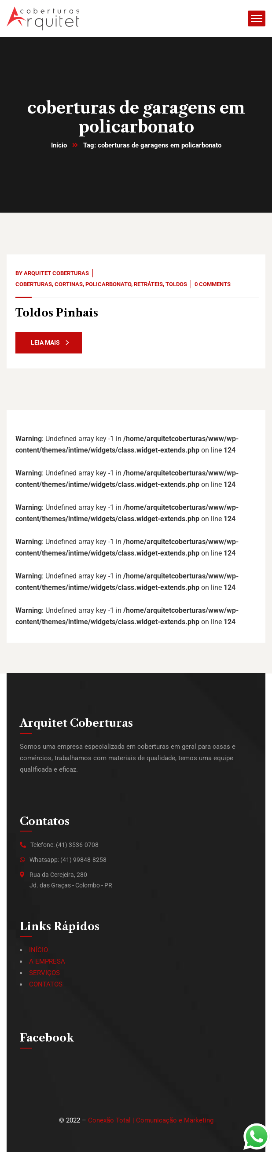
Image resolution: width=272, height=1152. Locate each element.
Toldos (176, 284)
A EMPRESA (47, 961)
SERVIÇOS (44, 973)
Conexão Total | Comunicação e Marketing (150, 1120)
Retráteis (148, 284)
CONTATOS (45, 984)
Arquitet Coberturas (56, 273)
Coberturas (33, 284)
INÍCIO (38, 950)
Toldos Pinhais (56, 312)
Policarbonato (108, 284)
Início (59, 145)
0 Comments (213, 284)
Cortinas (69, 284)
